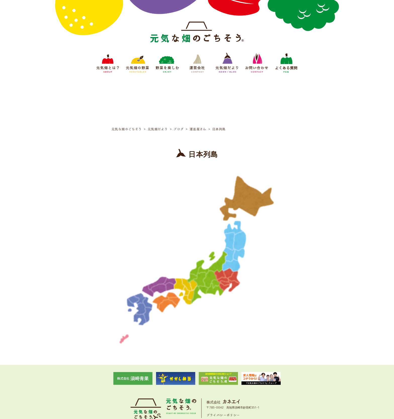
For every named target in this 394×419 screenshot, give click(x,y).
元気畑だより (218, 384)
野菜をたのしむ (177, 384)
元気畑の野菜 (153, 384)
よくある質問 (263, 384)
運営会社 (198, 384)
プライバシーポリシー (223, 368)
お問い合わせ (241, 384)
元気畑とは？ (131, 384)
